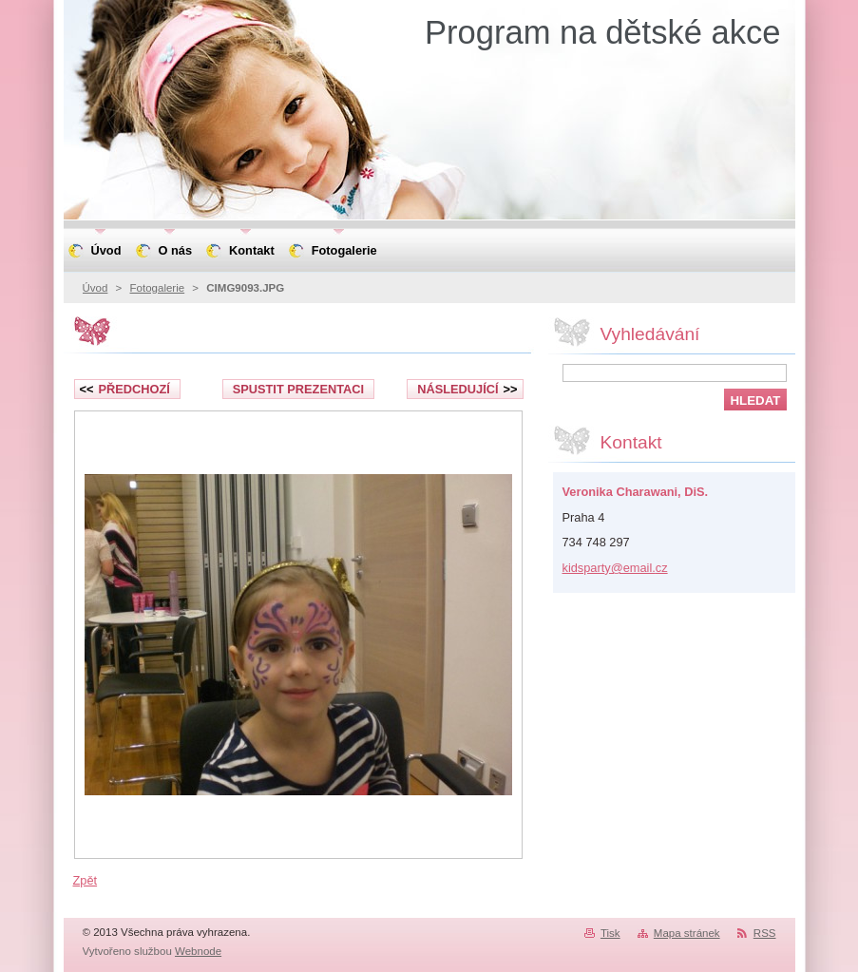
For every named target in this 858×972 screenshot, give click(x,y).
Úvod (95, 288)
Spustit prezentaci (298, 389)
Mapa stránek (687, 933)
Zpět (85, 880)
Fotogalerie (157, 288)
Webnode (198, 951)
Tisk (610, 933)
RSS (764, 933)
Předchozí (125, 389)
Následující (467, 389)
